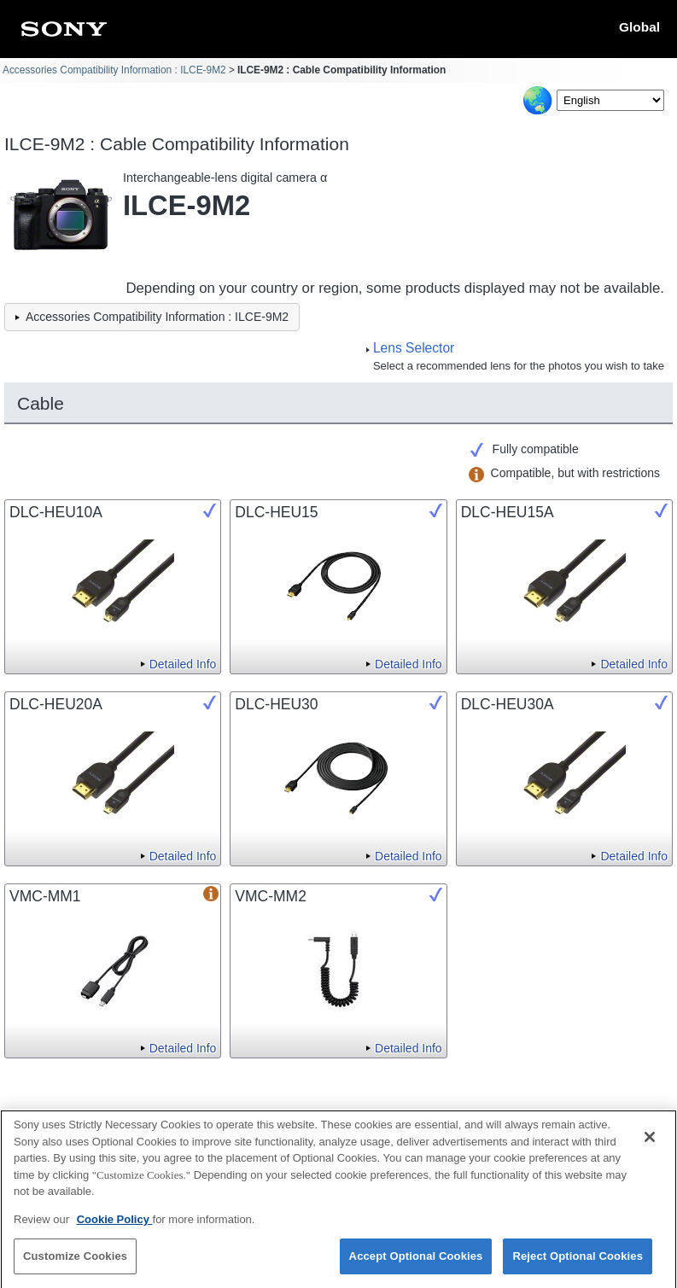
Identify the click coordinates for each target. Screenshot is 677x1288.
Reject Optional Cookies (577, 1263)
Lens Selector (413, 348)
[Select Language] (610, 100)
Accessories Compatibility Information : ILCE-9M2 (114, 70)
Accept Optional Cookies (416, 1263)
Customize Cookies (75, 1263)
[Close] (649, 1144)
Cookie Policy (115, 1226)
